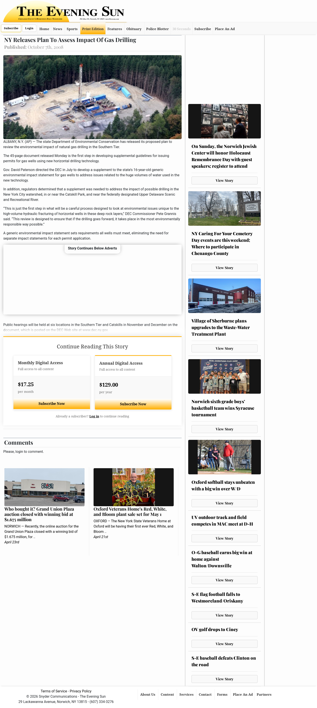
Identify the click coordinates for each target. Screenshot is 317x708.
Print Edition (93, 29)
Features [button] (114, 29)
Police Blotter (157, 29)
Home (44, 29)
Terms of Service (54, 691)
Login (29, 28)
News (57, 29)
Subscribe (11, 28)
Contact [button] (205, 695)
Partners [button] (264, 695)
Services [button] (186, 695)
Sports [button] (72, 29)
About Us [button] (148, 695)
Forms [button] (222, 695)
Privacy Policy (81, 691)
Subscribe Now (52, 404)
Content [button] (168, 695)
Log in (94, 416)
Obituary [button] (134, 29)
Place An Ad (225, 29)
